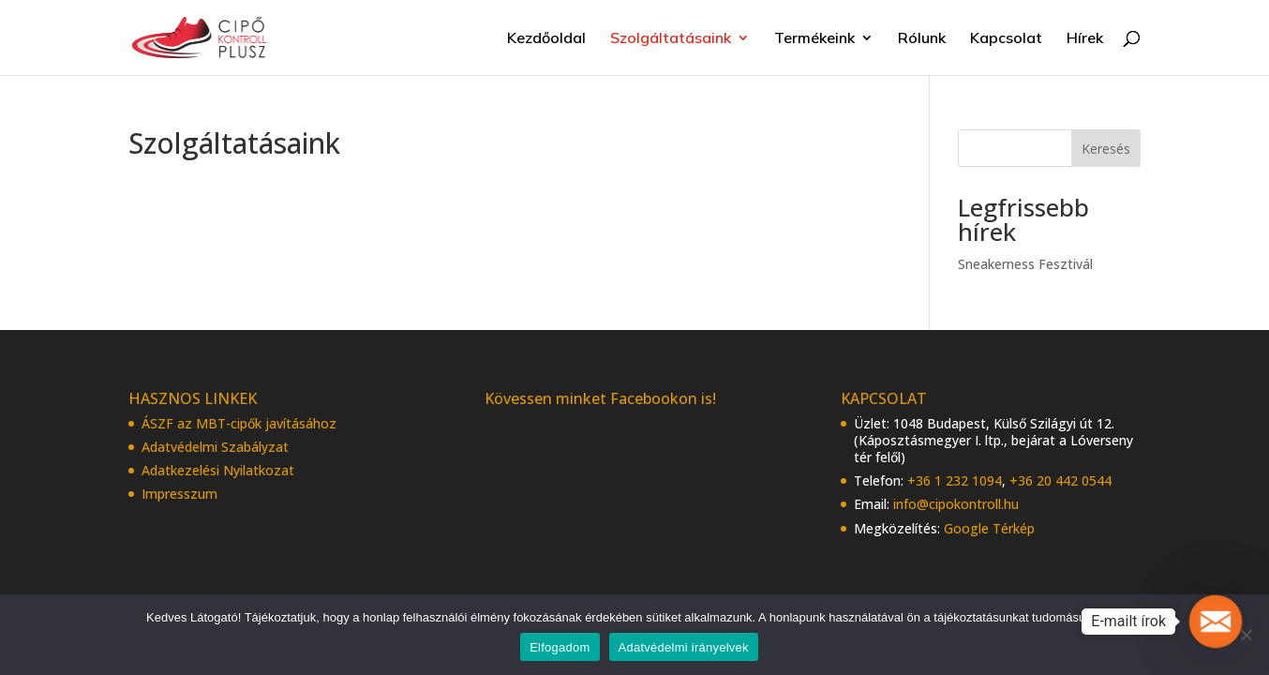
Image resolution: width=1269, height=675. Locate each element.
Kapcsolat (1006, 39)
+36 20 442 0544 (1060, 480)
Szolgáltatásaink (670, 39)
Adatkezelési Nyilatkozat (218, 470)
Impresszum (179, 493)
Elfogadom (560, 647)
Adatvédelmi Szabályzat (215, 447)
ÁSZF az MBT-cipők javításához (239, 423)
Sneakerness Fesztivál (1025, 264)
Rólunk (922, 39)
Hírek (1085, 39)
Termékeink (814, 39)
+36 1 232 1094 (954, 480)
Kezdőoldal (546, 39)
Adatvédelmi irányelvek (684, 647)
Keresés (1106, 149)
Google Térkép (989, 528)
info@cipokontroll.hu (956, 504)
